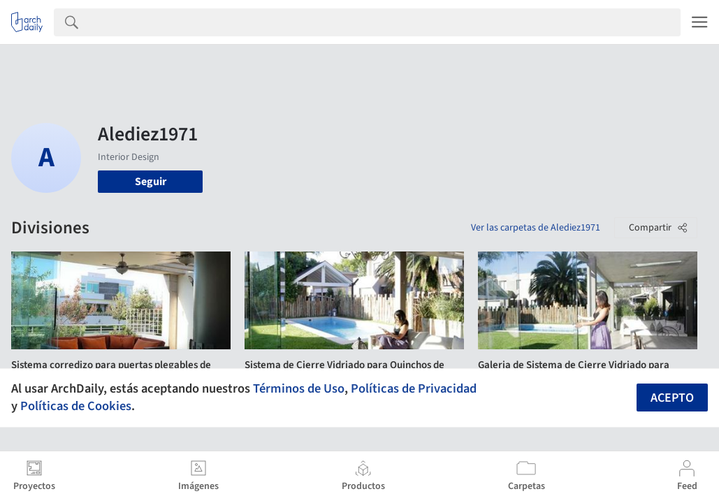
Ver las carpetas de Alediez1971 (535, 228)
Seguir (150, 181)
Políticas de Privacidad (414, 388)
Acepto (672, 398)
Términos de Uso (298, 388)
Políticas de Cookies (75, 406)
